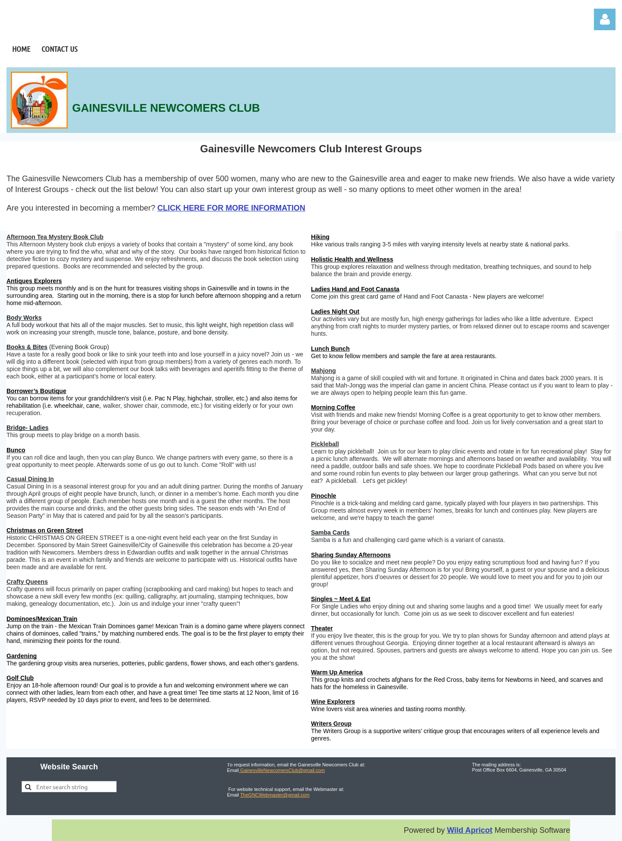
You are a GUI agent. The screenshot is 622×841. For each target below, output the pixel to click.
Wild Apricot (469, 830)
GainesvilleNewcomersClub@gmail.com (282, 770)
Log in (605, 19)
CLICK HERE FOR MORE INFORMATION (231, 208)
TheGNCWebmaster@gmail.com (275, 794)
